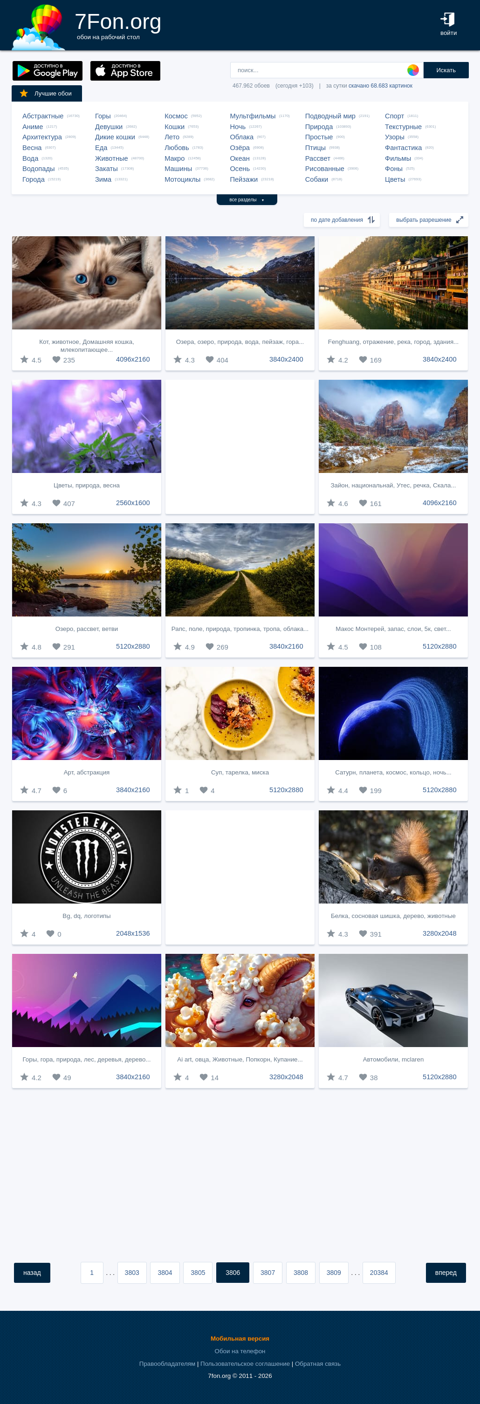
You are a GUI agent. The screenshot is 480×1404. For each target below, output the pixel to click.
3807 (268, 1272)
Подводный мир (330, 116)
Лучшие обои (45, 93)
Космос (176, 116)
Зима (103, 179)
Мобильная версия (240, 1339)
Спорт (394, 116)
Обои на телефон (240, 1351)
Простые (319, 137)
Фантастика (403, 147)
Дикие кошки (115, 137)
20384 (379, 1272)
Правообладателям (167, 1364)
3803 (132, 1272)
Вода (30, 158)
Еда (101, 147)
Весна (32, 147)
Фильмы (398, 158)
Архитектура (42, 137)
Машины (178, 168)
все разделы (247, 199)
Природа (319, 126)
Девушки (109, 126)
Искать (446, 70)
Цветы (395, 179)
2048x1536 (133, 933)
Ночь (238, 126)
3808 (301, 1272)
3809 (334, 1272)
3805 (198, 1272)
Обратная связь (318, 1364)
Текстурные (403, 126)
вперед (446, 1272)
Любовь (177, 147)
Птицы (315, 147)
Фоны (394, 168)
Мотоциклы (182, 179)
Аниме (32, 126)
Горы (103, 116)
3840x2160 (286, 646)
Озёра (240, 147)
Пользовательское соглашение (245, 1364)
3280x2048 (440, 933)
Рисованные (324, 168)
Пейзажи (244, 179)
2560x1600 (133, 503)
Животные (111, 158)
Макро (175, 158)
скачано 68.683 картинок (380, 85)
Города (33, 179)
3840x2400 (286, 359)
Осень (240, 168)
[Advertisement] (240, 447)
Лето (172, 137)
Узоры (395, 137)
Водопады (38, 168)
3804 (165, 1272)
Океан (239, 158)
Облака (242, 137)
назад (32, 1272)
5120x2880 (133, 646)
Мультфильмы (252, 116)
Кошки (175, 126)
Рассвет (317, 158)
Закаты (106, 168)
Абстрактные (42, 116)
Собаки (317, 179)
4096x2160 (133, 359)
